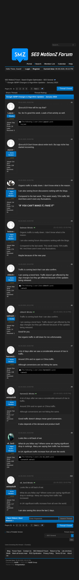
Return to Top (55, 551)
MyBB (16, 562)
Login (27, 69)
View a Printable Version (14, 532)
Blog (8, 551)
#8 (72, 387)
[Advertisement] (40, 20)
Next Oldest (12, 518)
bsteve (10, 231)
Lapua (10, 113)
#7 (72, 346)
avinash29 (11, 397)
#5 (72, 264)
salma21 (24, 288)
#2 (72, 139)
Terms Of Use (60, 553)
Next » (36, 89)
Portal (29, 64)
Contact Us (27, 551)
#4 (72, 221)
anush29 (24, 107)
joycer (10, 150)
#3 (72, 180)
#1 (72, 102)
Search (37, 64)
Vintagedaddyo (20, 564)
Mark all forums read (19, 553)
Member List (49, 64)
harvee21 (10, 356)
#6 (72, 305)
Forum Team (16, 551)
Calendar (61, 64)
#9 (72, 433)
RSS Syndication (35, 553)
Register (35, 69)
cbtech (10, 275)
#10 (71, 476)
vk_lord (23, 124)
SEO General (48, 80)
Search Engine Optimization (32, 80)
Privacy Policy (48, 553)
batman (10, 188)
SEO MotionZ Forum (12, 80)
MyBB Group (32, 562)
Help (70, 64)
